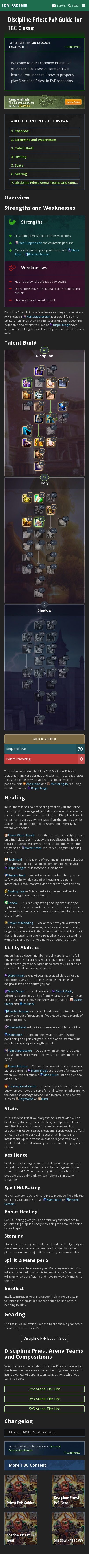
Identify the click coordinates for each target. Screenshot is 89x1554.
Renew (12, 903)
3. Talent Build (22, 148)
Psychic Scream (39, 254)
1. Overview (19, 131)
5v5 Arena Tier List (44, 1408)
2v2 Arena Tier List (44, 1389)
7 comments (72, 47)
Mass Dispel (16, 991)
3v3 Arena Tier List (44, 1398)
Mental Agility (59, 784)
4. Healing (18, 157)
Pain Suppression (30, 243)
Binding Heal (16, 891)
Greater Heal (16, 875)
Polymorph (26, 1099)
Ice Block (28, 1004)
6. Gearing (19, 174)
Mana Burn (15, 1035)
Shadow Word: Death (22, 1086)
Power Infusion (18, 1066)
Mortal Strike (33, 848)
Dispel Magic (61, 325)
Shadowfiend (17, 1027)
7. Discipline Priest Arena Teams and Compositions (44, 182)
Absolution (33, 784)
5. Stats (17, 165)
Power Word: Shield (21, 835)
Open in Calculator (44, 739)
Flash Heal (15, 859)
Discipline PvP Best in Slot (44, 1338)
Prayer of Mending (20, 923)
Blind (44, 1099)
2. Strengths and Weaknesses (33, 140)
